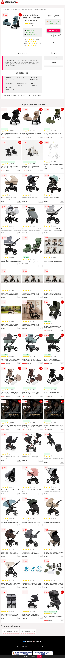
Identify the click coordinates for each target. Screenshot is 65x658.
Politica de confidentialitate (33, 647)
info (19, 137)
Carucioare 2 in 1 (15, 9)
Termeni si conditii (18, 647)
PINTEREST (37, 642)
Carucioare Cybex (27, 9)
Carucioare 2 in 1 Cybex (40, 9)
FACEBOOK (27, 642)
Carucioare (6, 9)
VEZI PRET (53, 30)
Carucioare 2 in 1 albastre (10, 631)
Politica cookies (47, 647)
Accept (39, 656)
